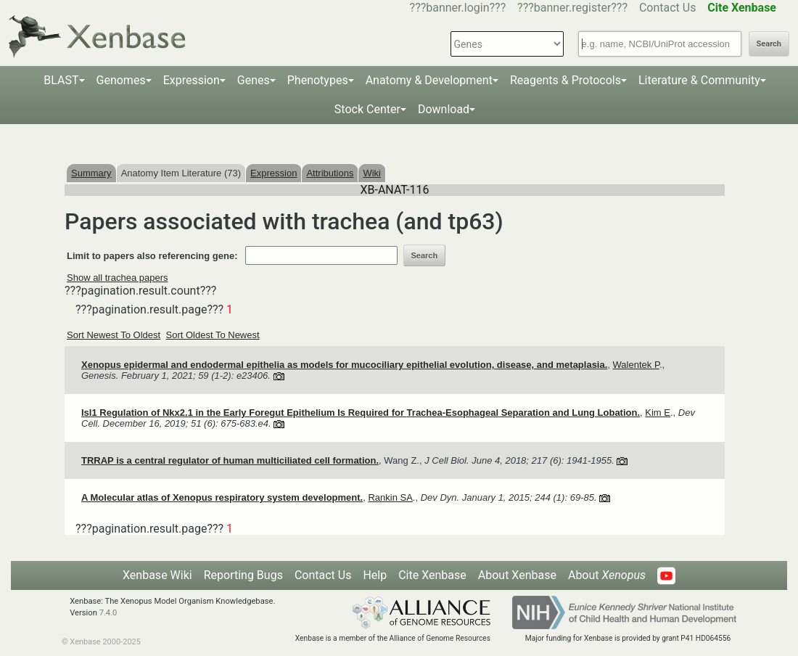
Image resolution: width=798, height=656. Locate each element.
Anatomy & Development (429, 80)
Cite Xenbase (432, 575)
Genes (253, 80)
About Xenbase (517, 575)
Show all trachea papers (117, 277)
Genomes (121, 80)
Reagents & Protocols (565, 80)
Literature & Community (699, 80)
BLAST (61, 80)
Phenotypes (317, 80)
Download (443, 109)
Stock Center (367, 109)
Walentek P (636, 364)
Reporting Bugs (243, 575)
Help (375, 575)
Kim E (657, 412)
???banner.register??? (572, 8)
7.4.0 (108, 613)
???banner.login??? (458, 8)
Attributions (329, 173)
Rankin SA (390, 497)
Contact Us (667, 8)
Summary (91, 173)
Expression (191, 80)
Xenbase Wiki (157, 575)
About (607, 575)
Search (769, 44)
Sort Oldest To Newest (213, 334)
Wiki (372, 173)
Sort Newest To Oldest (113, 334)
